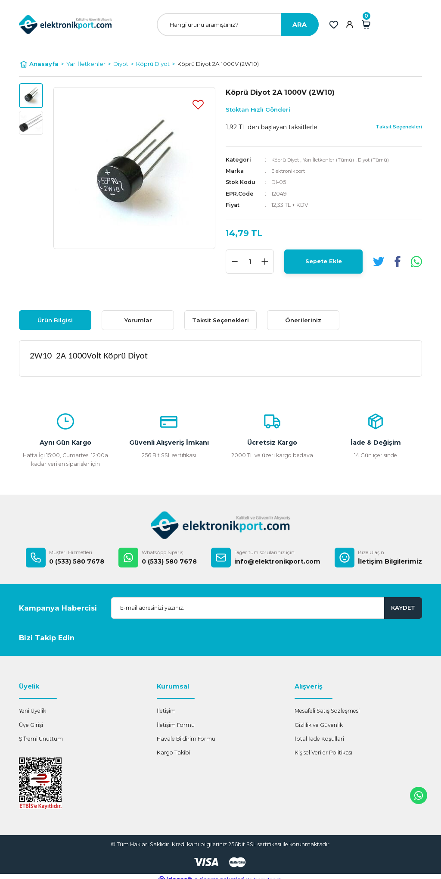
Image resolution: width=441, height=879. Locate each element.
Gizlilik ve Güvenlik (319, 725)
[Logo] (65, 24)
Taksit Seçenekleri (220, 320)
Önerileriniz (303, 320)
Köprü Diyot (287, 159)
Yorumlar (138, 320)
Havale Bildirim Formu (186, 739)
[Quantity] (249, 261)
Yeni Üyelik (32, 711)
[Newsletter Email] (266, 608)
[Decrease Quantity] (234, 261)
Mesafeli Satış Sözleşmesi (327, 711)
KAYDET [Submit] (403, 607)
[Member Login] (349, 24)
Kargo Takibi (173, 752)
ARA (299, 24)
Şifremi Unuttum (41, 739)
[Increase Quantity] (264, 261)
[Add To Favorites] (198, 104)
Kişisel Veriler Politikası (323, 752)
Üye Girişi (31, 725)
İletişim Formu (176, 725)
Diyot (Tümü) (383, 159)
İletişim (166, 711)
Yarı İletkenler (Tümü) (335, 159)
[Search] (238, 24)
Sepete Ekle (324, 261)
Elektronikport (290, 171)
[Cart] (366, 24)
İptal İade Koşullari (319, 739)
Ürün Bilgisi (55, 320)
